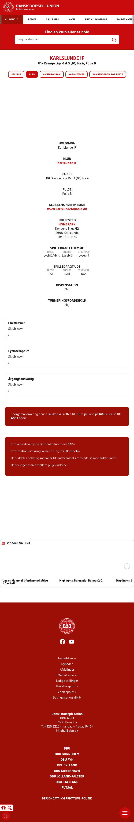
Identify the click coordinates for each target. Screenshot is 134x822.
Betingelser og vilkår (67, 697)
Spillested (67, 220)
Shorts (67, 252)
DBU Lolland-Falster (67, 776)
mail (102, 414)
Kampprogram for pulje (107, 75)
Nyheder (67, 664)
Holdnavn (67, 143)
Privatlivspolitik (67, 686)
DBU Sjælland (67, 782)
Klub (67, 159)
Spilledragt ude (67, 266)
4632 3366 (18, 418)
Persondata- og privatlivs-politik (67, 799)
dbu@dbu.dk (69, 730)
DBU (67, 748)
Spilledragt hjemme (67, 248)
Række (67, 174)
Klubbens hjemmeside (67, 205)
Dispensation (67, 285)
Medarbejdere (67, 675)
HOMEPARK (67, 224)
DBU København (67, 771)
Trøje (50, 252)
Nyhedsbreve (67, 658)
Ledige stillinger (67, 680)
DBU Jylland (67, 765)
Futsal (67, 787)
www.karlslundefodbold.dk (67, 209)
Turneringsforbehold (67, 300)
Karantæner (76, 75)
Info (32, 75)
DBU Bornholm (67, 754)
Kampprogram (52, 75)
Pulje (67, 189)
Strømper (84, 252)
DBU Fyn (67, 759)
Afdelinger (67, 669)
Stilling (16, 75)
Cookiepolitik (67, 692)
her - (71, 444)
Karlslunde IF (67, 163)
